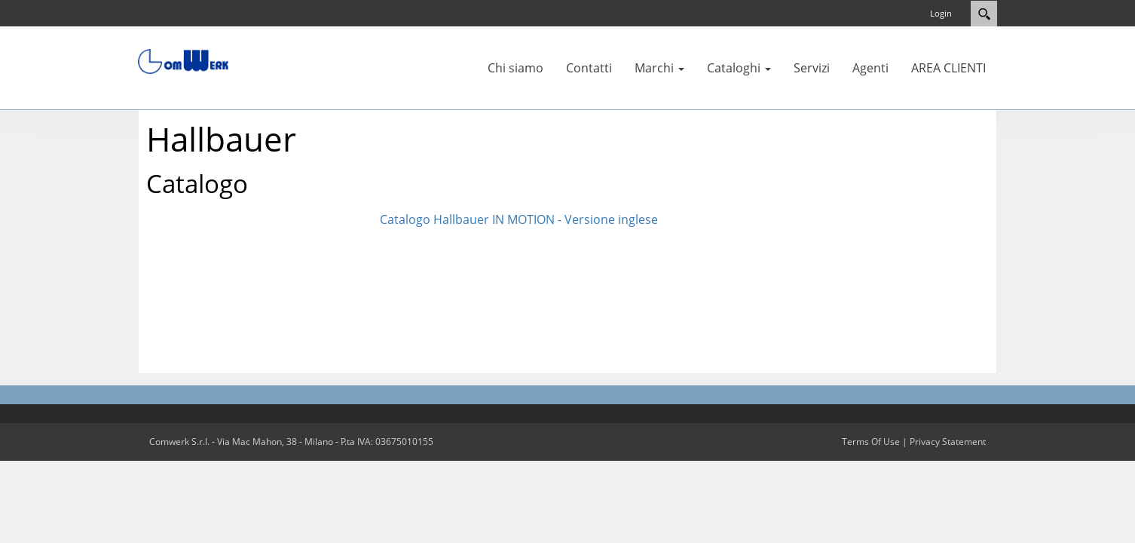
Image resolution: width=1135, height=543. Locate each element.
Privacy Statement (948, 441)
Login (941, 13)
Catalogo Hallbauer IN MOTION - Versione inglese (519, 219)
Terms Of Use (871, 441)
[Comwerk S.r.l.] (183, 60)
